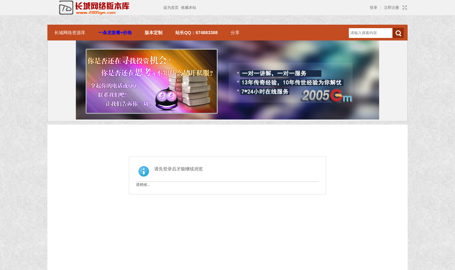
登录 (373, 7)
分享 (235, 32)
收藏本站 (188, 7)
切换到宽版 (404, 7)
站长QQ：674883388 (196, 32)
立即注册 (391, 7)
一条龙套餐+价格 (115, 32)
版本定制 (153, 32)
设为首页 (171, 7)
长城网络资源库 (69, 32)
